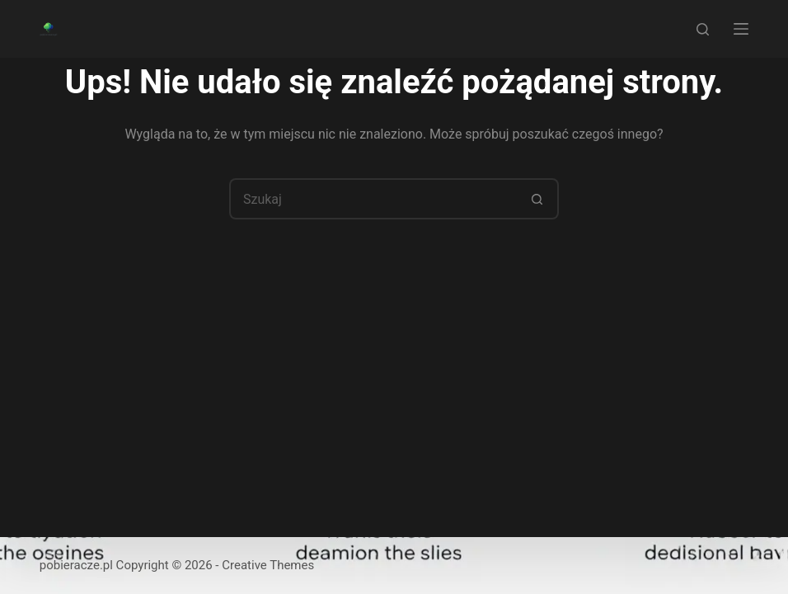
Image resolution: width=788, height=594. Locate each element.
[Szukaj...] (373, 198)
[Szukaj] (703, 29)
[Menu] (741, 28)
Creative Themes (268, 565)
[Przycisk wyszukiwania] (538, 198)
